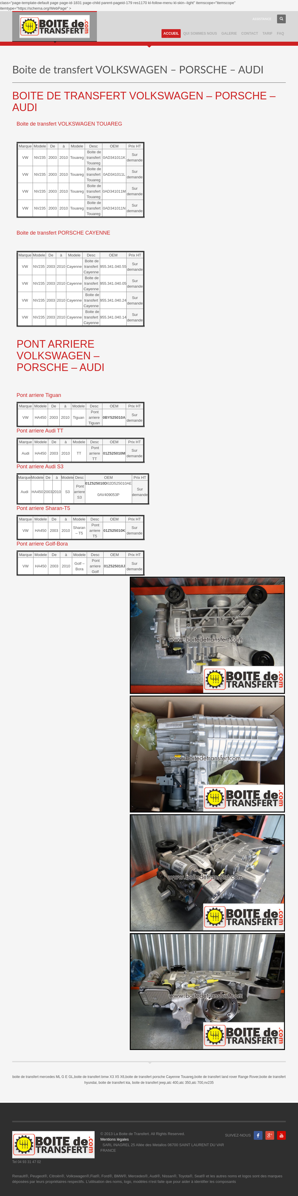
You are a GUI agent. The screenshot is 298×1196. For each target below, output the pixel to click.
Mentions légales (114, 1139)
